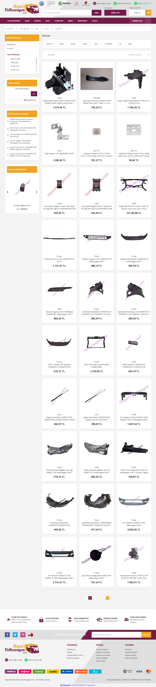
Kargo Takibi (100, 661)
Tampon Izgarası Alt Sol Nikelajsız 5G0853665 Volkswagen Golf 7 (59, 312)
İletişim (69, 652)
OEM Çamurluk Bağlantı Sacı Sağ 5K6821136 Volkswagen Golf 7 (59, 471)
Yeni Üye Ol (108, 8)
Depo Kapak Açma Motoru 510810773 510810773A (134, 101)
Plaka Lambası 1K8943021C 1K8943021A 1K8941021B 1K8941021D (134, 365)
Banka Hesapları (73, 658)
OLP (59, 414)
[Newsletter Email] (121, 635)
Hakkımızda (71, 649)
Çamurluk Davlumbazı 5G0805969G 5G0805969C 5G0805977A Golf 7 (96, 524)
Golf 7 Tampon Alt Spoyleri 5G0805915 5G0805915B (59, 365)
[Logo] (22, 9)
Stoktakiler (51, 55)
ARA (96, 12)
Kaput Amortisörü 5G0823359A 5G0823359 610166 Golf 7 (96, 418)
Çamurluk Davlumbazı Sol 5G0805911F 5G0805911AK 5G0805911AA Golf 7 (134, 312)
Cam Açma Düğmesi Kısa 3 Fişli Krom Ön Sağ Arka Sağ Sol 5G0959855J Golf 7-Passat (96, 207)
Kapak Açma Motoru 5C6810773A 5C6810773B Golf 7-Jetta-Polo (134, 576)
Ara (34, 94)
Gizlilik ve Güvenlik (103, 652)
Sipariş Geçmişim (131, 652)
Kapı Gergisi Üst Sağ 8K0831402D (59, 153)
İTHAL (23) (15, 66)
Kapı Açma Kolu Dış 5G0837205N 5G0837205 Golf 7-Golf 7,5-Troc (97, 101)
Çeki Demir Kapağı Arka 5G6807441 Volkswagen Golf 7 (97, 576)
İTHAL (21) (15, 70)
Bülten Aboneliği (131, 658)
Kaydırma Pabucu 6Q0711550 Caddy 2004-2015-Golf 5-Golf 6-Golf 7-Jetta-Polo (134, 154)
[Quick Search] (18, 93)
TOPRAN (96, 98)
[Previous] (7, 192)
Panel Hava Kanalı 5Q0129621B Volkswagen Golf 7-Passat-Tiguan (134, 471)
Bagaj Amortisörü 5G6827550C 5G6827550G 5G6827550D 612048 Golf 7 (59, 418)
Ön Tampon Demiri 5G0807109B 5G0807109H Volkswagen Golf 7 (134, 418)
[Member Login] (115, 13)
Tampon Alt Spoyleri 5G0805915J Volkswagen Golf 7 (134, 260)
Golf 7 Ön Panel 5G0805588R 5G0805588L (96, 365)
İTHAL (59, 256)
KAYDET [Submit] (146, 635)
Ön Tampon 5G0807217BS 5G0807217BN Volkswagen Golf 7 (59, 576)
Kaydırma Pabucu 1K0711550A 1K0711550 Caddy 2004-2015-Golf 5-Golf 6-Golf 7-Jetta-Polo (97, 154)
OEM (59, 98)
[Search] (71, 13)
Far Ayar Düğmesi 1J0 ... (22, 205)
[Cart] (140, 13)
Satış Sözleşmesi (102, 649)
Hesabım (128, 649)
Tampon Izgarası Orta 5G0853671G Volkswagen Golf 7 (96, 260)
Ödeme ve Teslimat (103, 655)
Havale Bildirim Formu (75, 655)
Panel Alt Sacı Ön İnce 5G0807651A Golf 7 (59, 260)
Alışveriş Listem (130, 655)
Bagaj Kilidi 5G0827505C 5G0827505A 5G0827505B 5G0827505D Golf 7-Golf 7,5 (59, 101)
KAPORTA (58, 29)
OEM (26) (14, 62)
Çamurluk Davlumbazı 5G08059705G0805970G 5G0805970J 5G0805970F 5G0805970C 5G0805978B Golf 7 (59, 524)
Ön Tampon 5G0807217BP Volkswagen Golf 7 (133, 524)
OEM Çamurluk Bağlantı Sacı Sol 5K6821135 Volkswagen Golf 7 (97, 471)
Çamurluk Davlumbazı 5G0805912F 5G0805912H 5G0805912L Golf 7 (96, 312)
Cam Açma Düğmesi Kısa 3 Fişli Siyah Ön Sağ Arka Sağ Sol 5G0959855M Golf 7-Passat (59, 207)
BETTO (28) (15, 59)
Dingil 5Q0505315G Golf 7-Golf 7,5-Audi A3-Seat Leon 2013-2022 (134, 207)
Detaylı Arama (30, 100)
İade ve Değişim (102, 658)
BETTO (96, 151)
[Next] (36, 192)
